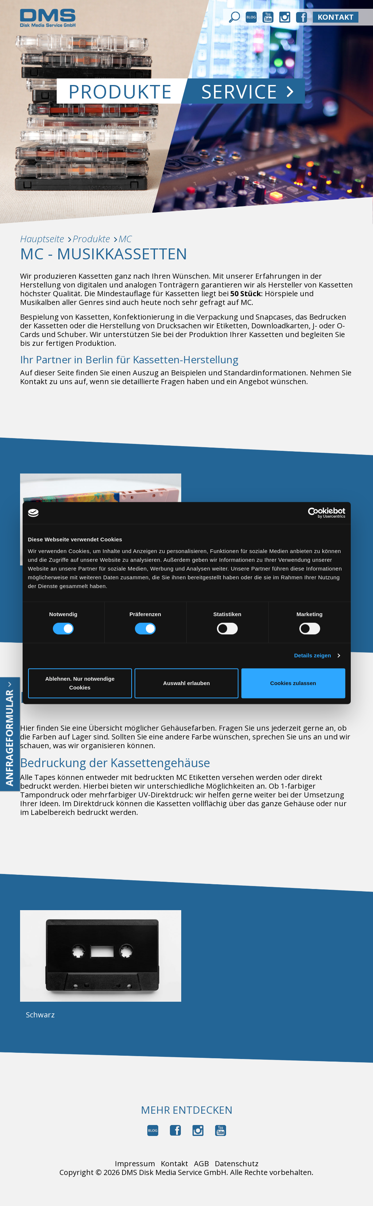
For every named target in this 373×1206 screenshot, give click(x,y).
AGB (201, 1163)
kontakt (336, 17)
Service (248, 91)
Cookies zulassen (293, 683)
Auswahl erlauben (186, 683)
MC (125, 238)
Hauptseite (42, 238)
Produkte (121, 91)
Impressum (135, 1163)
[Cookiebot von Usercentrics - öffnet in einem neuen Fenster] (313, 512)
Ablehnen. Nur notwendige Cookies (79, 683)
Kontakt (174, 1163)
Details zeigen (312, 655)
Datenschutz (237, 1163)
